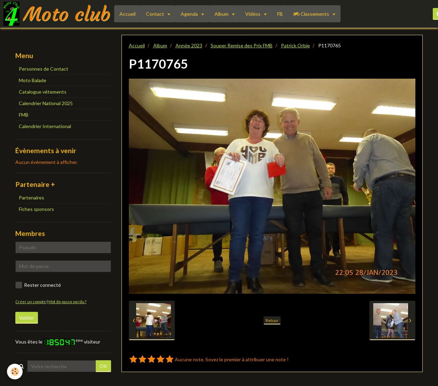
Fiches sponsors (36, 209)
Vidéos (253, 14)
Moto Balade (32, 80)
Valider (26, 318)
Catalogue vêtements (43, 92)
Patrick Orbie (295, 45)
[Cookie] (15, 371)
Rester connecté (38, 285)
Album (221, 14)
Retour (272, 320)
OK (103, 366)
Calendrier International (45, 126)
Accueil (127, 14)
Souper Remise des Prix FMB (242, 45)
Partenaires (31, 197)
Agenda (190, 14)
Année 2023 (188, 45)
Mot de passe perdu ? (67, 301)
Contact (155, 14)
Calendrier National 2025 (46, 103)
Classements (311, 14)
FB (280, 14)
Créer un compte (30, 301)
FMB (24, 115)
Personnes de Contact (43, 69)
